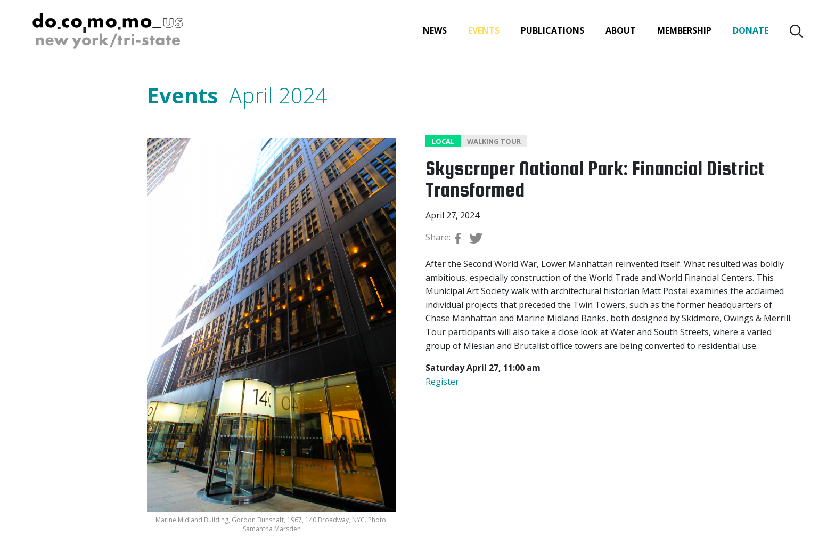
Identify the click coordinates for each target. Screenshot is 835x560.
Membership (684, 30)
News (435, 30)
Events (484, 30)
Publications (552, 30)
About (620, 30)
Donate (750, 30)
